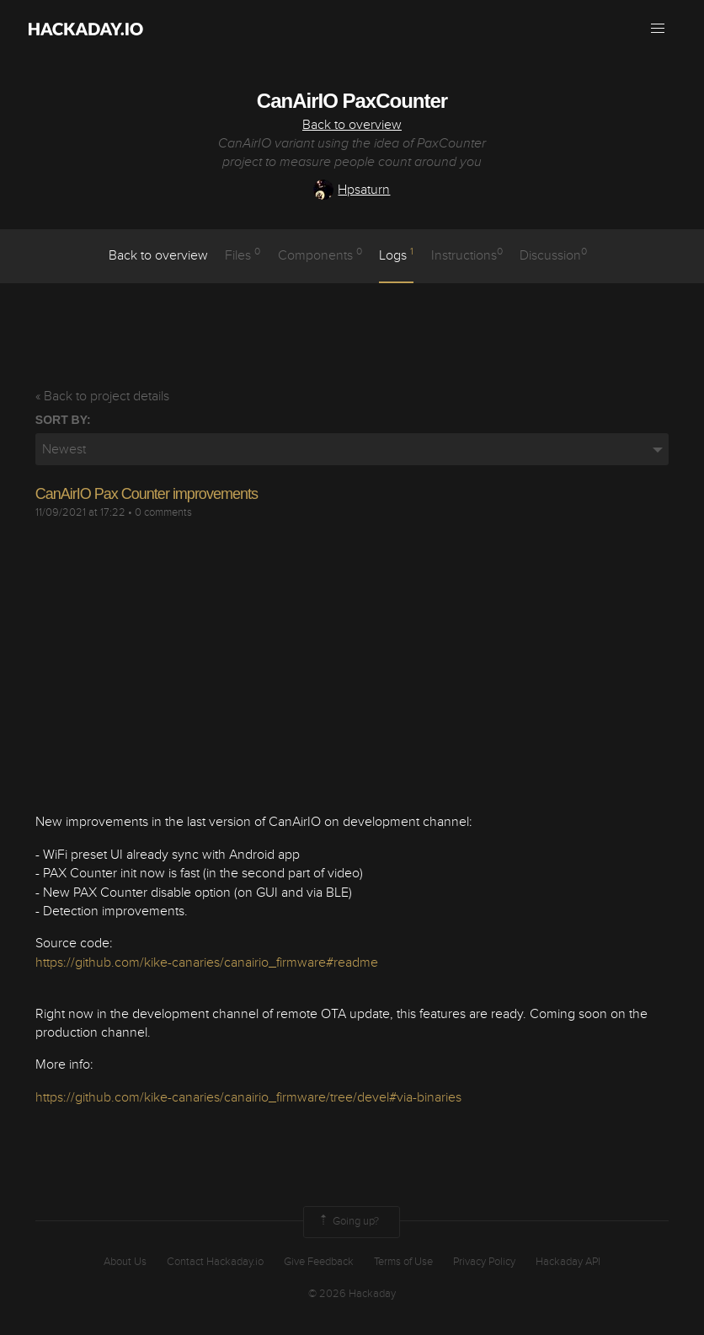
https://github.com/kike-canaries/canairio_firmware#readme (206, 962)
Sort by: (63, 419)
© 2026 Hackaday (352, 1293)
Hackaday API (568, 1261)
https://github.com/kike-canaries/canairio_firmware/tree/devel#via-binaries (248, 1097)
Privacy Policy (484, 1261)
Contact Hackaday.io (215, 1261)
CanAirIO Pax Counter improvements (146, 493)
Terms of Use (403, 1261)
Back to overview (352, 124)
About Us (125, 1261)
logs (396, 254)
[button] (657, 28)
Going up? (348, 1222)
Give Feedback (319, 1261)
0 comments (163, 512)
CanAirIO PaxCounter (352, 100)
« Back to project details (102, 396)
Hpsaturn (351, 189)
